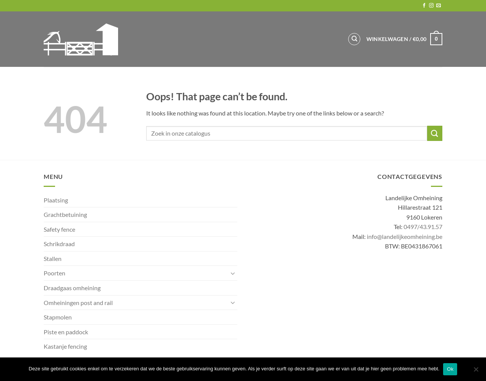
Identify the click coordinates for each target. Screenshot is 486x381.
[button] (404, 39)
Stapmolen (58, 317)
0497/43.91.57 (423, 226)
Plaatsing (56, 200)
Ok (450, 369)
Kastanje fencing (65, 346)
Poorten (54, 273)
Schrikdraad (59, 243)
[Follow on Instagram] (431, 5)
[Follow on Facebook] (424, 5)
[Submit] (434, 133)
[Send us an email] (438, 5)
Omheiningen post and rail (78, 302)
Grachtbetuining (65, 214)
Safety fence (59, 229)
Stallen (53, 258)
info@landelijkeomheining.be (404, 236)
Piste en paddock (66, 331)
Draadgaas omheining (72, 287)
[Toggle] (232, 273)
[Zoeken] (354, 39)
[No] (475, 371)
